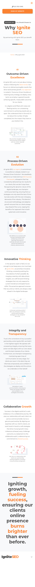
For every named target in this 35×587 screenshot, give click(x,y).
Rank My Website (17, 11)
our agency (17, 169)
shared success (23, 439)
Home (12, 55)
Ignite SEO (10, 269)
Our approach (26, 90)
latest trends (23, 84)
